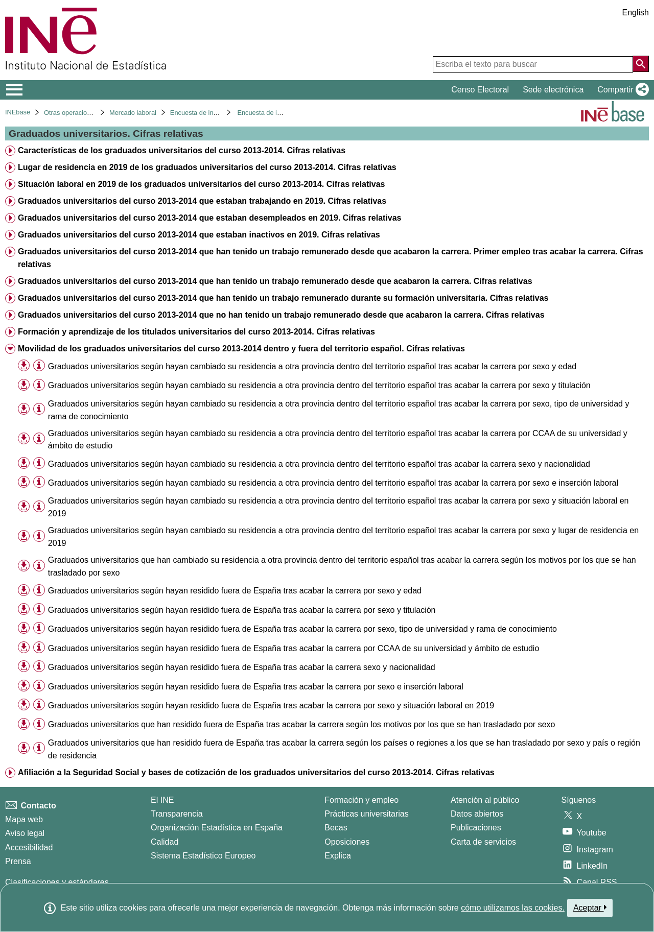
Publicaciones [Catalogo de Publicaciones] (476, 827)
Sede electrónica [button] (553, 89)
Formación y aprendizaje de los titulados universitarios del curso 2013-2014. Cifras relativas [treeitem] (196, 331)
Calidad (164, 842)
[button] (621, 90)
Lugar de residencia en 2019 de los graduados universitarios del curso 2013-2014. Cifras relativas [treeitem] (207, 167)
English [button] (635, 12)
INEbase (17, 112)
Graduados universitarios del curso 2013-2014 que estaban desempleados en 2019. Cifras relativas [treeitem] (210, 217)
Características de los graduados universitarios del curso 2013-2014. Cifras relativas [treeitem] (181, 150)
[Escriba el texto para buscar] (533, 64)
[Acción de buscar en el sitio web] (641, 64)
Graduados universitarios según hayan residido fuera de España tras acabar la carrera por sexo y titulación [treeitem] (242, 610)
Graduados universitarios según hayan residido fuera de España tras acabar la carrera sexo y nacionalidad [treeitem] (241, 667)
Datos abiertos (477, 813)
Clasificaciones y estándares (57, 882)
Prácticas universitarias (366, 813)
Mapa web (24, 819)
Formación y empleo (361, 800)
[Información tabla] (39, 366)
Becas (335, 827)
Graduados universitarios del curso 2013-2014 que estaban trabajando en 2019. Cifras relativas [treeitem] (202, 201)
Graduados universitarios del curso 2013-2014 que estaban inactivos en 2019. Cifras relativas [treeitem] (199, 234)
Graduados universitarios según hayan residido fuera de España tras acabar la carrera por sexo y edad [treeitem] (235, 590)
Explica (337, 855)
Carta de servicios (483, 842)
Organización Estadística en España (217, 827)
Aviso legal (24, 833)
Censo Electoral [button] (480, 89)
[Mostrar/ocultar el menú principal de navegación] (14, 90)
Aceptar (589, 907)
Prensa (18, 861)
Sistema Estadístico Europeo (203, 855)
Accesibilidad (29, 847)
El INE (162, 800)
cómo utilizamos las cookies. (513, 907)
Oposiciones (346, 842)
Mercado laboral (132, 112)
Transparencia (177, 813)
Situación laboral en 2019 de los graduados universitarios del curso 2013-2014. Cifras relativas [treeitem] (201, 184)
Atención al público (485, 800)
